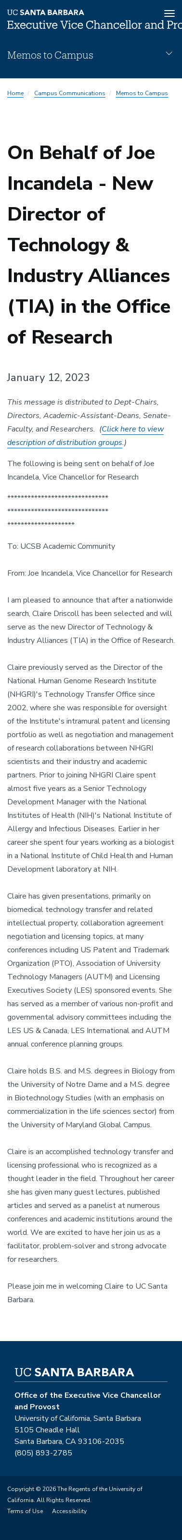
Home (15, 93)
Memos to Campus (142, 93)
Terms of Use (25, 1511)
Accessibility (69, 1511)
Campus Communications (69, 93)
